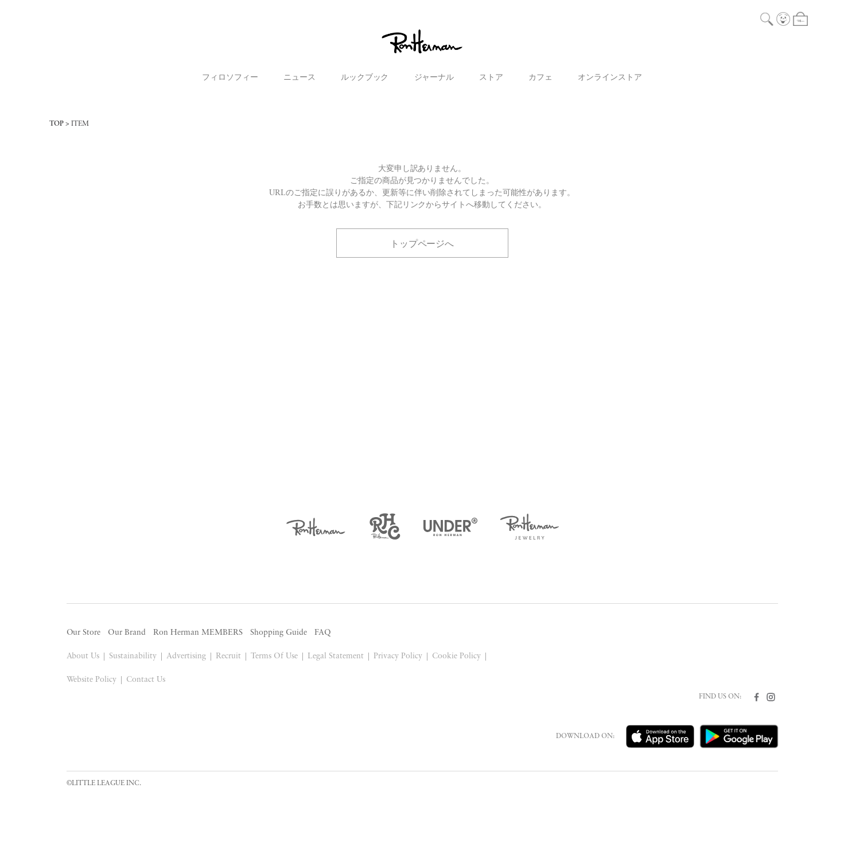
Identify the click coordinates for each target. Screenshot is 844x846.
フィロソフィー (230, 77)
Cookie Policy (456, 656)
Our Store (84, 632)
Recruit (228, 656)
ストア (491, 77)
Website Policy (92, 680)
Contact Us (145, 680)
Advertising (186, 656)
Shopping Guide (278, 632)
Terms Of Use (274, 656)
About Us (83, 656)
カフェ (540, 77)
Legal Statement (336, 656)
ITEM (80, 124)
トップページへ (422, 243)
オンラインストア (610, 77)
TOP (56, 124)
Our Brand (127, 632)
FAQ (322, 632)
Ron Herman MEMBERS (198, 632)
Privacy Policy (398, 656)
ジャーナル (434, 77)
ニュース (299, 77)
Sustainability (133, 656)
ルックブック (365, 77)
